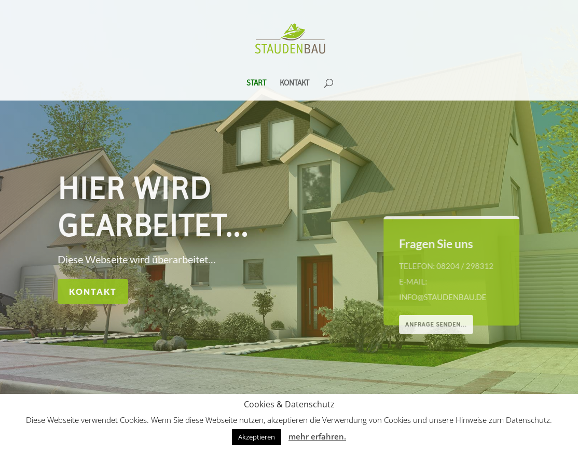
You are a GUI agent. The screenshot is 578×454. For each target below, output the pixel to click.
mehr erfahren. (317, 436)
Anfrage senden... (437, 324)
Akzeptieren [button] (256, 437)
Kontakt (294, 83)
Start (256, 83)
